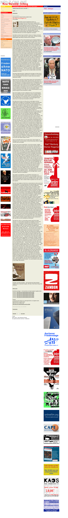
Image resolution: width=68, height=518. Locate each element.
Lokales (2, 15)
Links (2, 42)
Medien (2, 29)
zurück (14, 10)
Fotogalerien (3, 32)
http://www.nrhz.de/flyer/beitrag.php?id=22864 (25, 297)
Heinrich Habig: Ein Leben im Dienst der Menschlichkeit (51, 81)
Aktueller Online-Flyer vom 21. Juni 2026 (20, 8)
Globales (3, 22)
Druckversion (15, 13)
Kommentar (3, 25)
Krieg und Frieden (4, 24)
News (2, 14)
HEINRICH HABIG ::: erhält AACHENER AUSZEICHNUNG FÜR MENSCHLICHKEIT (52, 49)
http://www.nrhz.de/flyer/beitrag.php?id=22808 (25, 293)
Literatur (2, 37)
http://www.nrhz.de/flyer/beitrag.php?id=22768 (25, 292)
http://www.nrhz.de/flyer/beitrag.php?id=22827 (25, 294)
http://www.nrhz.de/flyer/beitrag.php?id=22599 (21, 304)
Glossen (2, 27)
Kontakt (2, 45)
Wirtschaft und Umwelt (5, 20)
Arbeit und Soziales (5, 19)
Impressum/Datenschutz (6, 47)
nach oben (23, 313)
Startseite (14, 313)
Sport (2, 34)
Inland (2, 17)
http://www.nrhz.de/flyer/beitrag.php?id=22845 (25, 295)
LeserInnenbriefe (4, 40)
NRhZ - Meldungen (48, 8)
